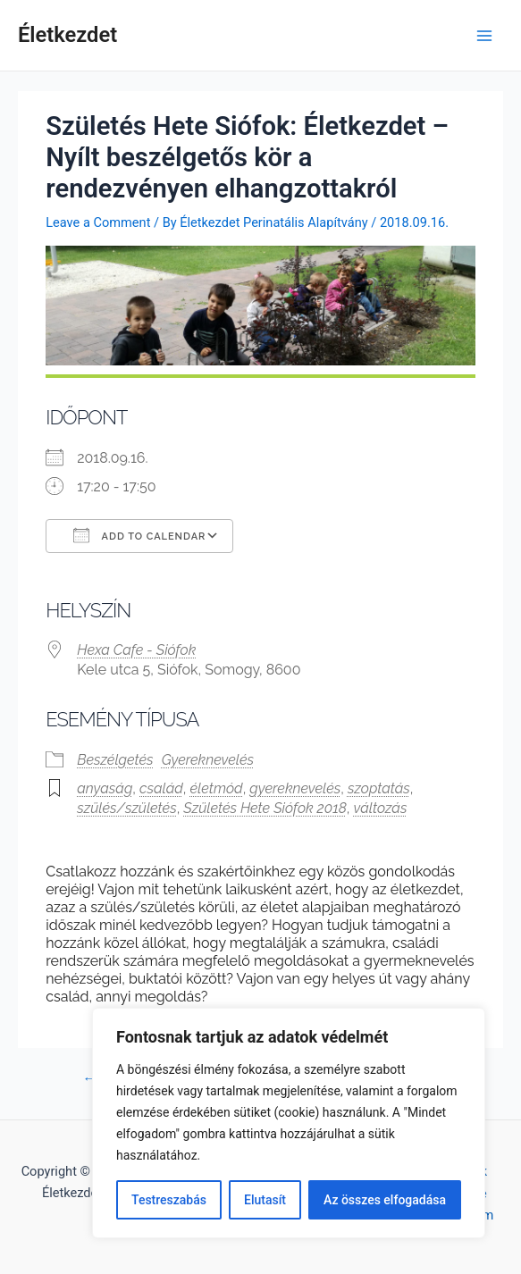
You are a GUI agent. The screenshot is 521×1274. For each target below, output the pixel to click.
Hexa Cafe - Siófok (136, 649)
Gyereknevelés (208, 759)
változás (381, 808)
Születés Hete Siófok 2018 (265, 808)
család (161, 788)
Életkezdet (67, 34)
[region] (288, 1123)
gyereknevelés (294, 788)
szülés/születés (126, 808)
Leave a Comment (98, 222)
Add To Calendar (139, 535)
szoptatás (379, 788)
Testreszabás (168, 1200)
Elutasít (265, 1200)
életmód (216, 788)
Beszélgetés (115, 759)
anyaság (104, 788)
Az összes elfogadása (385, 1200)
